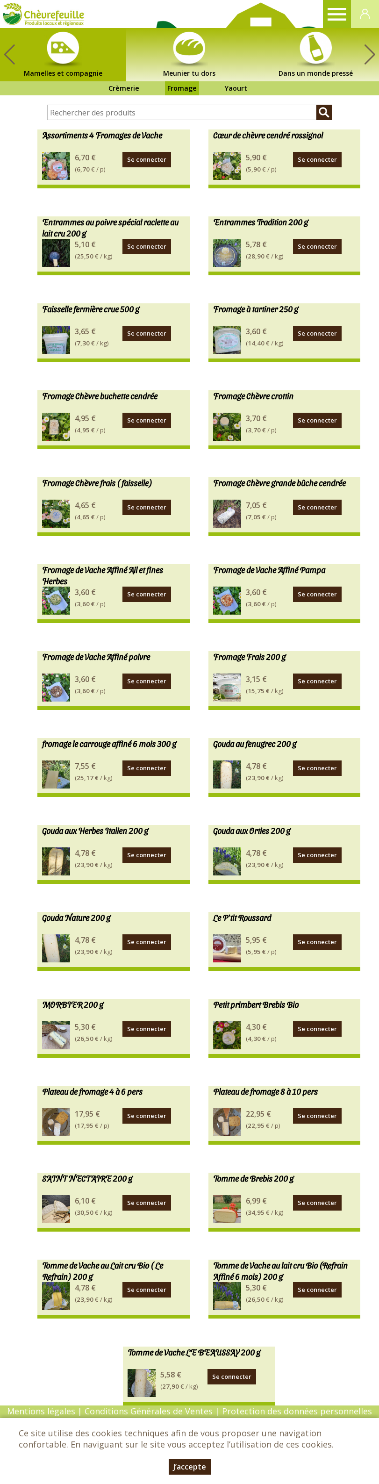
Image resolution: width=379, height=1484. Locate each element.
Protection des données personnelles (297, 1411)
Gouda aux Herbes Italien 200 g (95, 830)
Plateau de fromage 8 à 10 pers (265, 1091)
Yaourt (236, 88)
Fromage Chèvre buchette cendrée (99, 396)
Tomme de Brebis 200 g (253, 1178)
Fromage (182, 88)
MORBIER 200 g (72, 1004)
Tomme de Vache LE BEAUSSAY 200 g (194, 1352)
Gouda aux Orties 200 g (251, 830)
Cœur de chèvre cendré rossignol (268, 135)
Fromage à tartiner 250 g (255, 309)
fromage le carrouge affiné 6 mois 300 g (109, 743)
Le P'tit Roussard (242, 917)
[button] (369, 54)
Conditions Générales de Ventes (150, 1411)
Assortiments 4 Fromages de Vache (102, 135)
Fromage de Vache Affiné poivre (96, 656)
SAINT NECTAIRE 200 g (87, 1178)
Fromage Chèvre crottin (253, 396)
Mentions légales (41, 1411)
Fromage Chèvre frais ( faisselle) (97, 482)
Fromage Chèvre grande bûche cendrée (279, 482)
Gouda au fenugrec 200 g (254, 743)
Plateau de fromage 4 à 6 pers (92, 1091)
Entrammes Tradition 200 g (260, 222)
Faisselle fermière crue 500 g (90, 309)
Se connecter (146, 159)
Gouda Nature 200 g (76, 917)
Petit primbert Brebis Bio (256, 1004)
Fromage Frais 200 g (249, 656)
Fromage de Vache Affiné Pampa (269, 569)
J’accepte (189, 1467)
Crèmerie (123, 88)
